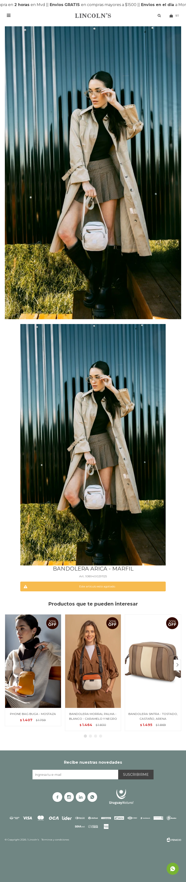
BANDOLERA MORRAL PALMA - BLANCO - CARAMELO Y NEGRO (93, 716)
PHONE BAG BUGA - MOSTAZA (33, 714)
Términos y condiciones (55, 839)
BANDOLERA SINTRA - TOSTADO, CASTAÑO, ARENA (153, 716)
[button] (177, 665)
